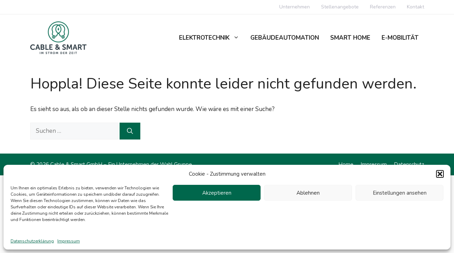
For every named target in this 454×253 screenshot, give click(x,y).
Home (345, 164)
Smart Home (350, 38)
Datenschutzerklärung (32, 241)
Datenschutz (409, 164)
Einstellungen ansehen (400, 192)
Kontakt (415, 7)
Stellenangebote (340, 7)
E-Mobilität (400, 38)
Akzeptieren (216, 192)
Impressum (68, 241)
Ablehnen (308, 192)
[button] (439, 173)
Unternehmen (294, 7)
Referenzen (383, 7)
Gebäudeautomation (284, 38)
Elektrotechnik (212, 37)
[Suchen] (130, 131)
